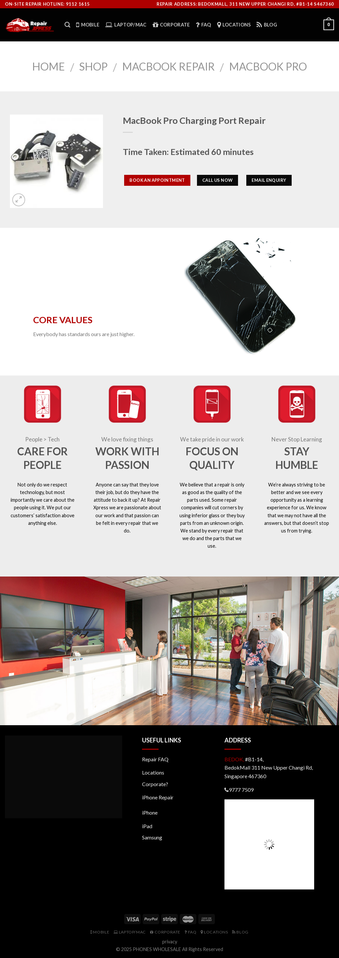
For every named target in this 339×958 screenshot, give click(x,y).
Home (48, 66)
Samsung (152, 837)
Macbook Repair (168, 66)
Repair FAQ (155, 759)
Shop (93, 66)
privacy (169, 941)
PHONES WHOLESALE (157, 949)
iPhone (150, 812)
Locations (153, 772)
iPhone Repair (157, 797)
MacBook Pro (268, 66)
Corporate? (155, 784)
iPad (147, 826)
